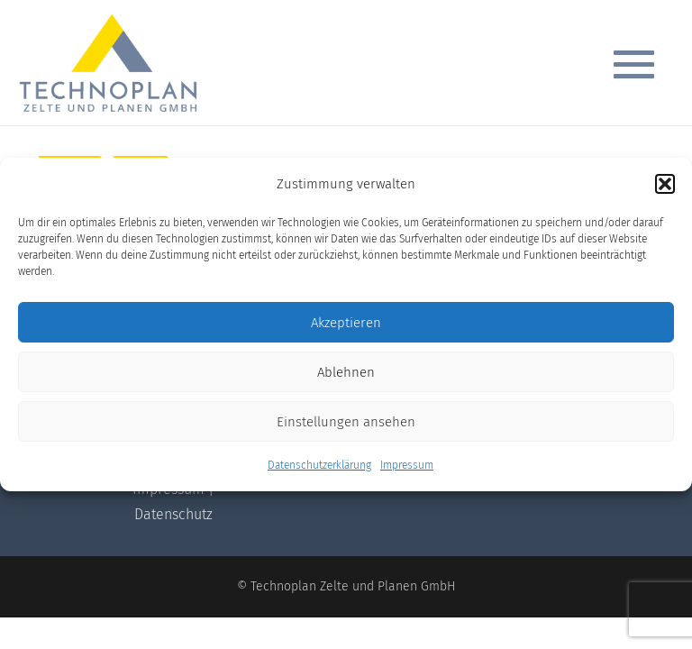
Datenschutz (173, 514)
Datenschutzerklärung (319, 465)
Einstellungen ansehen (346, 422)
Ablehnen (346, 372)
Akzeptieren (346, 323)
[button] (665, 184)
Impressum (406, 465)
